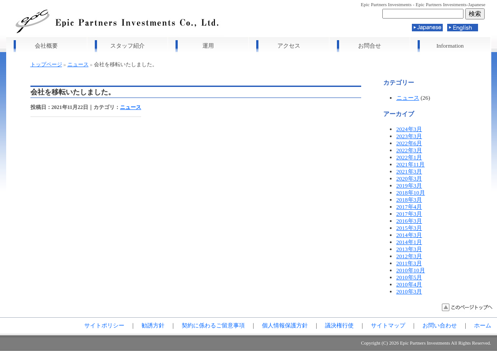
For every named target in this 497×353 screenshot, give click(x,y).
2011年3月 (409, 263)
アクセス (288, 45)
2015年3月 (409, 228)
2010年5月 (409, 277)
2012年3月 (409, 256)
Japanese (427, 27)
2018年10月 (410, 192)
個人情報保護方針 (285, 325)
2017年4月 (409, 206)
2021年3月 (409, 171)
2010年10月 (410, 270)
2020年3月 (409, 178)
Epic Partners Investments (425, 342)
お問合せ (369, 45)
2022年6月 (409, 143)
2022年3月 (409, 150)
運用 (208, 45)
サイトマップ (388, 325)
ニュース (78, 64)
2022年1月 (409, 157)
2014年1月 (409, 242)
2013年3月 (409, 249)
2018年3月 (409, 199)
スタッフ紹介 (127, 45)
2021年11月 (410, 164)
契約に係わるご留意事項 (213, 325)
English (462, 27)
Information (449, 45)
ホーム (482, 325)
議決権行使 (339, 325)
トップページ (46, 64)
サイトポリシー (104, 325)
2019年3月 (409, 185)
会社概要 (46, 45)
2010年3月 (409, 291)
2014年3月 (409, 235)
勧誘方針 (153, 325)
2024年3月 (409, 129)
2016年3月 (409, 221)
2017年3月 (409, 213)
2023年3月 (409, 136)
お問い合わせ (439, 325)
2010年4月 (409, 284)
